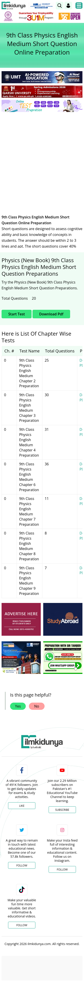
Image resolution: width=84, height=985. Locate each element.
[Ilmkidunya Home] (14, 5)
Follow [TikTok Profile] (21, 925)
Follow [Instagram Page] (62, 869)
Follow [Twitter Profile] (21, 865)
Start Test (16, 314)
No (36, 706)
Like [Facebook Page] (21, 806)
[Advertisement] (42, 160)
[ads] (21, 619)
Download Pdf (51, 314)
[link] (59, 5)
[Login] (68, 5)
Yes (18, 706)
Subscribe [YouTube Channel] (62, 810)
